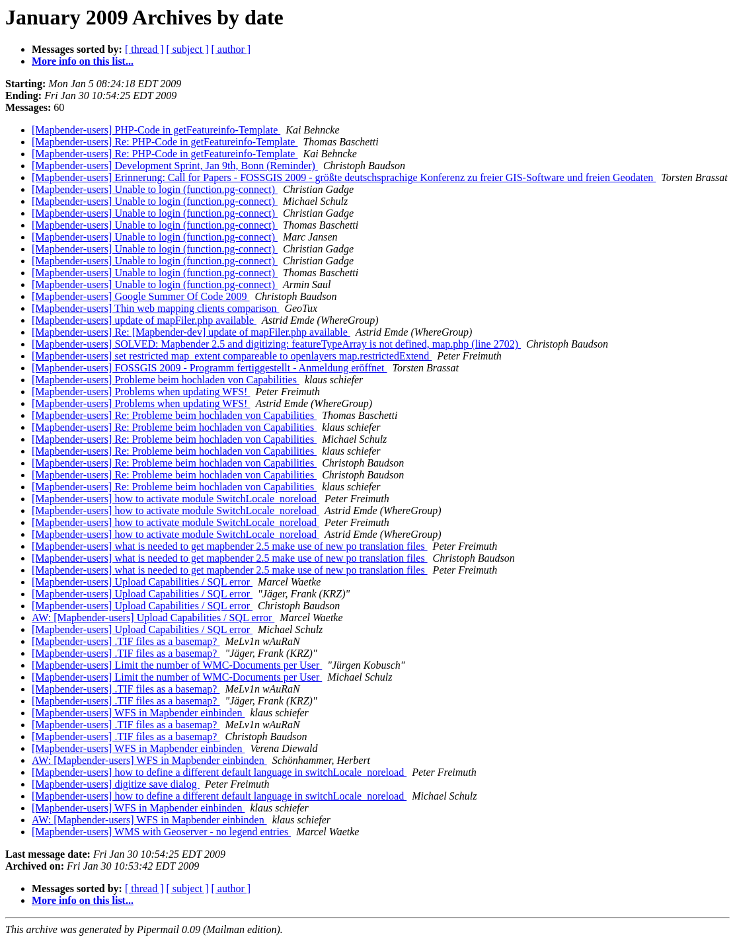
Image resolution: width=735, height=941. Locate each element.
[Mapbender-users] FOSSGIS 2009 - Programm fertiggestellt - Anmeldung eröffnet (209, 367)
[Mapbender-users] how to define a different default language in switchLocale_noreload (219, 772)
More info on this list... (83, 61)
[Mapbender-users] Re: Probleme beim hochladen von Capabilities (174, 415)
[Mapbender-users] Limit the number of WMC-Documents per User (177, 665)
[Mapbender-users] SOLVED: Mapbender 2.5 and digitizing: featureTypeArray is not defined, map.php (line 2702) (276, 344)
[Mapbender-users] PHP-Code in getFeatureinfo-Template (156, 129)
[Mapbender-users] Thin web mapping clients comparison (155, 308)
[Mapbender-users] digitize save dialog (116, 784)
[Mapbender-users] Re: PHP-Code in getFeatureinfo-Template (164, 141)
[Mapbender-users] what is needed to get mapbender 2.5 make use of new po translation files (230, 546)
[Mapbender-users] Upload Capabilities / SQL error (142, 581)
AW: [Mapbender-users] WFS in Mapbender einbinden (149, 760)
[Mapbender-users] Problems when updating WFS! (141, 391)
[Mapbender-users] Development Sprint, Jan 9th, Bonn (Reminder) (175, 165)
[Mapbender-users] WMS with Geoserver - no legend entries (161, 831)
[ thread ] (144, 49)
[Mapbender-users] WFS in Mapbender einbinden (138, 712)
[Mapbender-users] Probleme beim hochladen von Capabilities (165, 379)
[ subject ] (188, 49)
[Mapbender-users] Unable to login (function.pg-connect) (155, 189)
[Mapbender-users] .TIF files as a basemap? (125, 641)
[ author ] (231, 49)
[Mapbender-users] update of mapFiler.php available (144, 320)
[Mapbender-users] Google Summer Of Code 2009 (140, 296)
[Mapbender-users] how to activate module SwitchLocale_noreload (175, 498)
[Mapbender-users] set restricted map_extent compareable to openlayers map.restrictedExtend (232, 355)
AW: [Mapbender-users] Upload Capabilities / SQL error (153, 617)
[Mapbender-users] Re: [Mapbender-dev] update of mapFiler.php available (191, 332)
